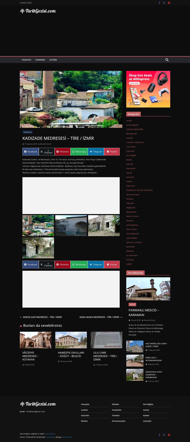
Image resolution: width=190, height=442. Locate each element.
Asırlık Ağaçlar (132, 125)
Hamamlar (131, 168)
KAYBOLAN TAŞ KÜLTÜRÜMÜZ (139, 190)
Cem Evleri (131, 146)
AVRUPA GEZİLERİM (134, 129)
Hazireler (130, 177)
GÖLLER (129, 164)
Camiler (129, 138)
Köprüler (130, 203)
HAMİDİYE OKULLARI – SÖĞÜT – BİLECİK (71, 354)
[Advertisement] (95, 36)
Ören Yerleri (131, 229)
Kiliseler (129, 199)
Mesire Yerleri (132, 216)
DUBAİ (129, 159)
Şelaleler (130, 251)
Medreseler (27, 132)
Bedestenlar (131, 133)
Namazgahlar (132, 225)
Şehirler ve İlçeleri (134, 242)
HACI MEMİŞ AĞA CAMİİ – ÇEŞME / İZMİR (157, 345)
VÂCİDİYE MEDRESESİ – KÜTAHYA (30, 356)
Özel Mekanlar (132, 233)
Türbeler (130, 259)
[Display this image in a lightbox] (38, 225)
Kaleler (129, 181)
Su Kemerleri (132, 255)
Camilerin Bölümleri (135, 142)
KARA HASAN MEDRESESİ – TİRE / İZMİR (101, 317)
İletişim (53, 59)
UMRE (129, 264)
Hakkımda (40, 59)
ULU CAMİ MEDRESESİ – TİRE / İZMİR (105, 356)
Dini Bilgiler (131, 155)
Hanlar (129, 173)
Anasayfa (26, 59)
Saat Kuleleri (131, 238)
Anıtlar (129, 120)
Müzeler (130, 220)
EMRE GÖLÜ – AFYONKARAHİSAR (154, 359)
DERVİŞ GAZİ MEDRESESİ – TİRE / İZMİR (41, 317)
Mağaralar (130, 207)
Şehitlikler (130, 246)
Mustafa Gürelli (45, 144)
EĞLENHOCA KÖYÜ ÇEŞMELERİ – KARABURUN (154, 375)
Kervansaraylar (133, 194)
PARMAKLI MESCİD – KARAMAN (144, 312)
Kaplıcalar (130, 186)
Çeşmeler (130, 151)
